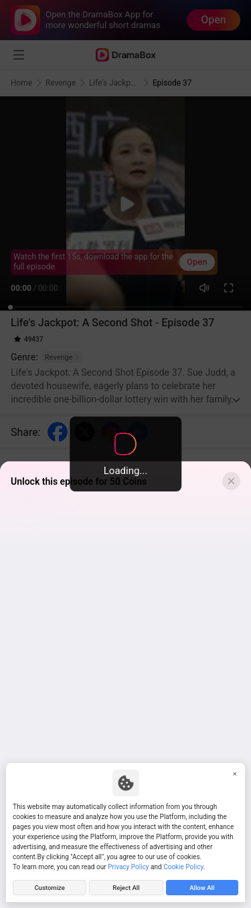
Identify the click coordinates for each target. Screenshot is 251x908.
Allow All (202, 887)
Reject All (126, 887)
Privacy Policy (128, 867)
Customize (49, 887)
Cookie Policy (183, 867)
